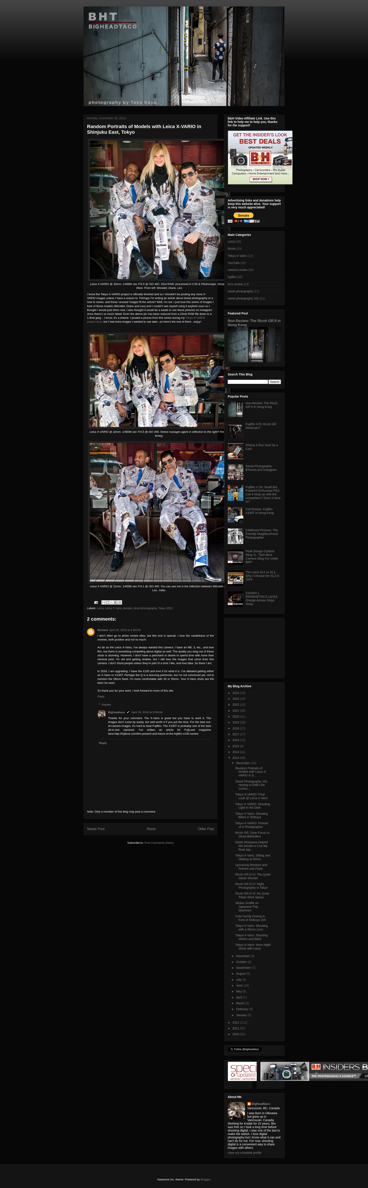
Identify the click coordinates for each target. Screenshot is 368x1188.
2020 (236, 716)
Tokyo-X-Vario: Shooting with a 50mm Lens (251, 927)
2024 (236, 693)
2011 (236, 1028)
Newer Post (96, 829)
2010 (236, 1034)
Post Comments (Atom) (159, 842)
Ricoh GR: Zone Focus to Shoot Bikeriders (252, 834)
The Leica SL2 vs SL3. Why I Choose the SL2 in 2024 (262, 575)
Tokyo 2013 (165, 608)
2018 (236, 728)
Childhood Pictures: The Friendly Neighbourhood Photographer (262, 533)
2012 (236, 1022)
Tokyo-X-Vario (237, 256)
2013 (236, 758)
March (240, 1003)
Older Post (206, 829)
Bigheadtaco (116, 712)
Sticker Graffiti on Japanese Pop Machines (246, 906)
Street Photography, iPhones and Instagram (261, 468)
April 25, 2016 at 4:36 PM (124, 630)
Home (151, 829)
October (242, 962)
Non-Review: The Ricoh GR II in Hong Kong (262, 405)
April (239, 997)
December (243, 763)
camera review (237, 270)
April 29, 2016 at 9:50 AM (147, 712)
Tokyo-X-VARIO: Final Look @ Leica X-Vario (251, 796)
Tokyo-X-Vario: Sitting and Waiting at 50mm (252, 857)
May (239, 991)
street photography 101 (243, 298)
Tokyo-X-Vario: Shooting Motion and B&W (251, 937)
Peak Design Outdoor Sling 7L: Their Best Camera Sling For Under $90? (262, 556)
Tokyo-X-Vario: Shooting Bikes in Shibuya (251, 815)
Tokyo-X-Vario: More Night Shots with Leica (253, 946)
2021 (236, 710)
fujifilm (232, 277)
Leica (100, 608)
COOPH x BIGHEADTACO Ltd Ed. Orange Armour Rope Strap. (262, 598)
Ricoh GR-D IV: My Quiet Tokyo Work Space (252, 895)
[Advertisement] (255, 647)
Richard (102, 630)
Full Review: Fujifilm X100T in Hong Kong (260, 511)
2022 (236, 704)
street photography (145, 608)
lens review (235, 284)
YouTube (234, 263)
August (241, 973)
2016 (236, 740)
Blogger (205, 1179)
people (127, 608)
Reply (101, 696)
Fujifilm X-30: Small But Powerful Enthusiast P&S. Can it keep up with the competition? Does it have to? (263, 494)
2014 (236, 752)
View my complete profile (244, 1152)
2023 (236, 698)
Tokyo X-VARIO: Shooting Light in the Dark (252, 806)
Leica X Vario (113, 608)
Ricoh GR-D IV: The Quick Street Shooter (253, 876)
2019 (236, 722)
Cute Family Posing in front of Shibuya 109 (250, 918)
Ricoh (232, 248)
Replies (106, 704)
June (239, 985)
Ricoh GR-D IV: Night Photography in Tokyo (251, 885)
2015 (236, 746)
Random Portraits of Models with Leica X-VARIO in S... (250, 771)
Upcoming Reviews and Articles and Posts (251, 866)
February (242, 1009)
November (243, 956)
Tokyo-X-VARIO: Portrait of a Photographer (251, 825)
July (239, 979)
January (242, 1015)
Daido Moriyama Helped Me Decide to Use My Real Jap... (251, 845)
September (244, 967)
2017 (236, 734)
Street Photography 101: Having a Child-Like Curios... (251, 785)
